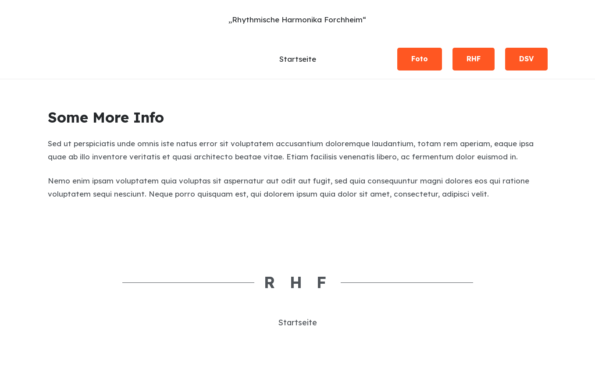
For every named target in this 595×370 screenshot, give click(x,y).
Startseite (297, 322)
